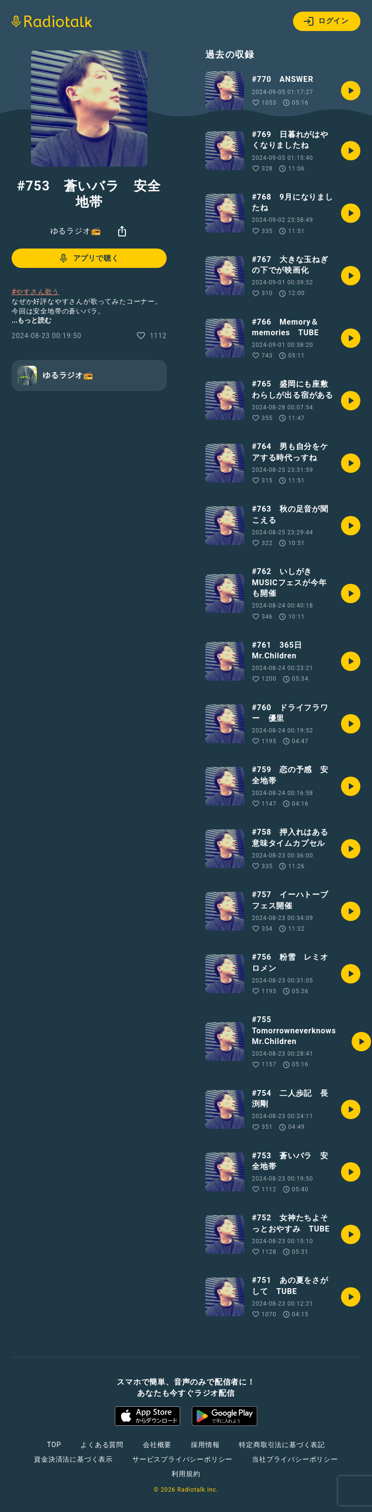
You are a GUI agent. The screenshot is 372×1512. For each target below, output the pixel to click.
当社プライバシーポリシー (295, 1459)
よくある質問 (102, 1445)
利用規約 (185, 1474)
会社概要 (157, 1445)
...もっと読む (31, 320)
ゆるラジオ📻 (75, 230)
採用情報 (205, 1445)
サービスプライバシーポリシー (182, 1459)
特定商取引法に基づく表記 (282, 1445)
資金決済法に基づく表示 (73, 1459)
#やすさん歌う (35, 292)
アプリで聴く (88, 258)
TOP (54, 1445)
